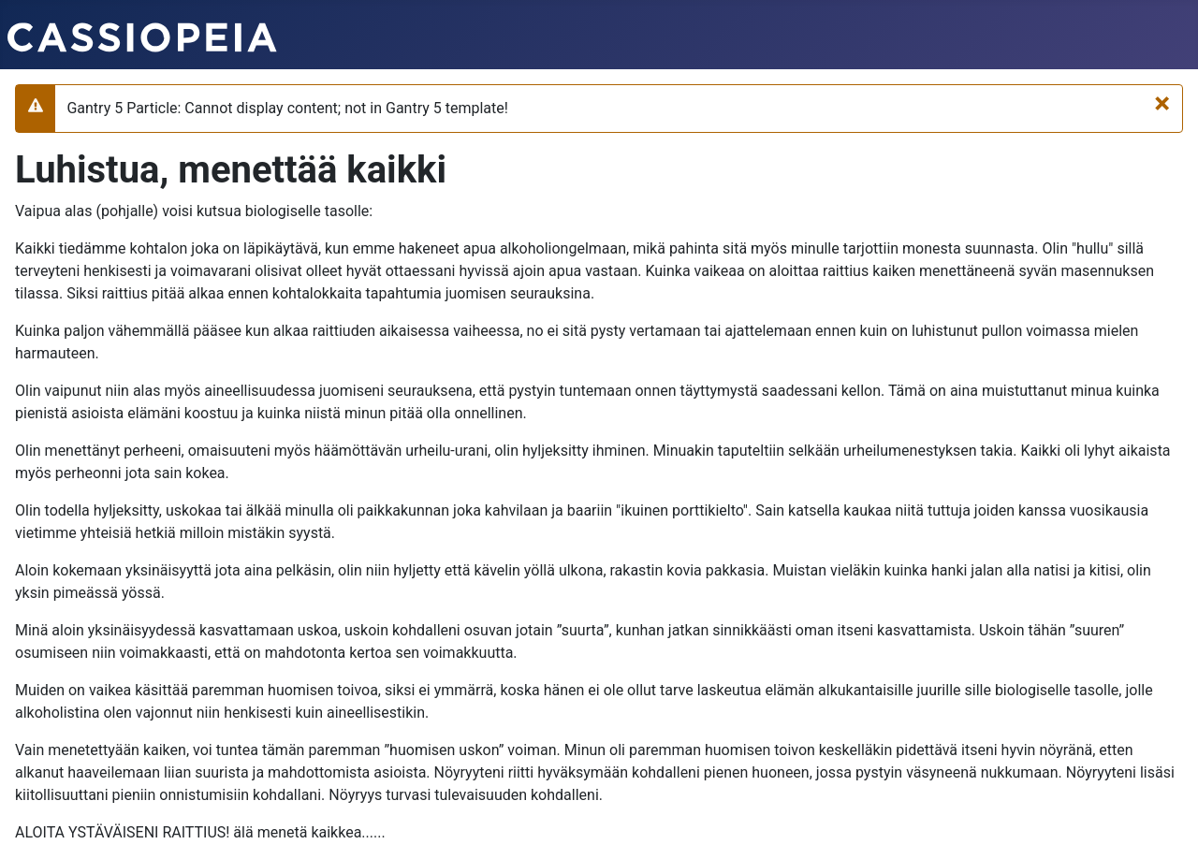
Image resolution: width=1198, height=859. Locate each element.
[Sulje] (1162, 103)
